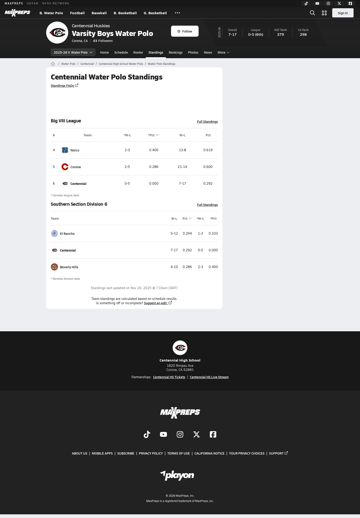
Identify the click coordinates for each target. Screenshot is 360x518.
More (223, 52)
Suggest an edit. (158, 303)
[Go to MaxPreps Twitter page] (196, 435)
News (208, 52)
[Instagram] (328, 3)
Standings (156, 52)
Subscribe (125, 453)
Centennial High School (180, 351)
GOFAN (33, 3)
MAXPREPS (14, 3)
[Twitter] (339, 3)
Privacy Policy (151, 453)
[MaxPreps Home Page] (53, 63)
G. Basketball (155, 12)
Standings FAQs (65, 85)
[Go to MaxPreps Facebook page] (213, 435)
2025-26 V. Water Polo (73, 52)
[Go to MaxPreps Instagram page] (180, 435)
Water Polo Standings (161, 64)
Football (77, 12)
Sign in (343, 13)
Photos (193, 52)
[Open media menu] (324, 13)
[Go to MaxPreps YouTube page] (163, 435)
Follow (184, 31)
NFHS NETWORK (56, 3)
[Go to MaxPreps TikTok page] (147, 435)
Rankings (176, 52)
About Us (79, 453)
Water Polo (68, 64)
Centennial (87, 64)
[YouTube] (317, 3)
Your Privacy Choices (246, 453)
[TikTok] (306, 3)
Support (278, 453)
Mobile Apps (102, 453)
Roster (138, 52)
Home (104, 52)
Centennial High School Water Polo (121, 64)
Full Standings (207, 121)
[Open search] (312, 13)
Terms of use (178, 453)
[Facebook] (350, 3)
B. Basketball (125, 12)
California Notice (209, 453)
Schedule (121, 52)
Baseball (99, 12)
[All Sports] (177, 13)
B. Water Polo (51, 12)
